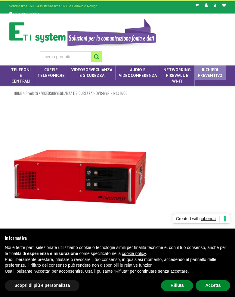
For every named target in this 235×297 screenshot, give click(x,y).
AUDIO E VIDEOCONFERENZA (138, 72)
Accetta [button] (213, 285)
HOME (18, 93)
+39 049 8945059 (24, 14)
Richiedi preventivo (210, 72)
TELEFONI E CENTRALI (21, 75)
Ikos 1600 (120, 93)
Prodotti (32, 93)
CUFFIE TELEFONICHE (51, 72)
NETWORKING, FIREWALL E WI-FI (177, 75)
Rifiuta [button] (177, 285)
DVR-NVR (103, 93)
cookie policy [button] (134, 253)
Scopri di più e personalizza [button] (42, 285)
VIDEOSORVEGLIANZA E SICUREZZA (91, 72)
